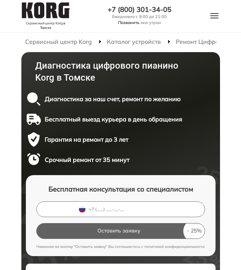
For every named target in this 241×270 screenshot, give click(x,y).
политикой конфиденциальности (174, 246)
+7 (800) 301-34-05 (139, 10)
